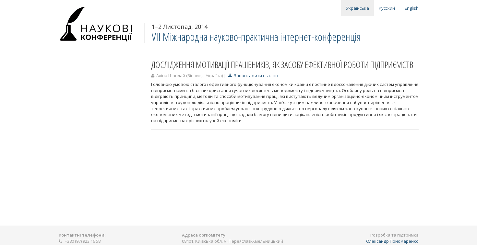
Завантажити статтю (253, 75)
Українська (357, 8)
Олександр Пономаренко (392, 241)
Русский (387, 8)
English (412, 8)
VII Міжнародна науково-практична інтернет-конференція (256, 36)
